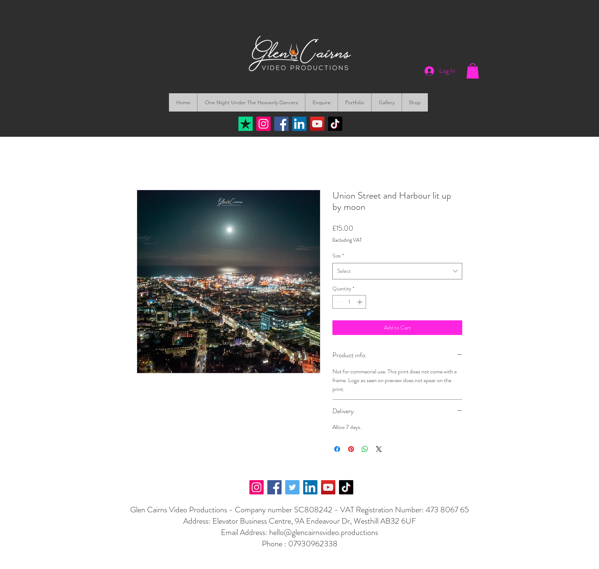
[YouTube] (317, 124)
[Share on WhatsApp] (365, 449)
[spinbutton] (349, 301)
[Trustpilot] (245, 124)
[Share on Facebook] (337, 449)
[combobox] (397, 271)
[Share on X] (378, 449)
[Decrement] (338, 301)
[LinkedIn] (299, 124)
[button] (472, 71)
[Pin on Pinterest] (351, 449)
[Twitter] (292, 487)
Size (338, 255)
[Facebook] (281, 124)
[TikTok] (335, 124)
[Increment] (360, 301)
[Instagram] (263, 124)
